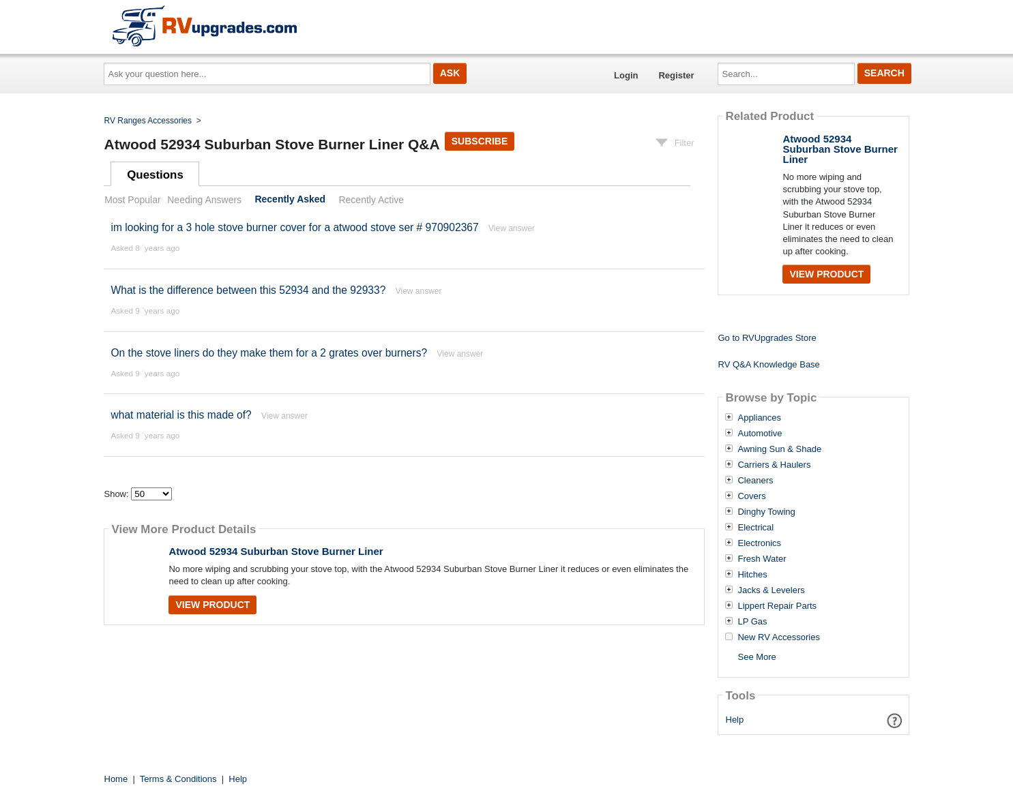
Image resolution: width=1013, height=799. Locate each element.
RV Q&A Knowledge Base (768, 364)
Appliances (759, 418)
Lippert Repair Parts (777, 606)
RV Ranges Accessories (148, 120)
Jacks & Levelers (770, 590)
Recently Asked (289, 199)
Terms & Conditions (178, 779)
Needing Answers (204, 199)
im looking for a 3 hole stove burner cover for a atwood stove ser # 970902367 (294, 227)
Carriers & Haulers (773, 465)
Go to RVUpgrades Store (767, 338)
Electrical (755, 527)
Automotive (759, 433)
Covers (751, 496)
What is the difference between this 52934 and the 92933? (248, 290)
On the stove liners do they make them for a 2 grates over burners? (270, 353)
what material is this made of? (181, 415)
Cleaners (755, 480)
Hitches (752, 574)
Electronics (759, 543)
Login (626, 75)
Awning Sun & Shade (779, 449)
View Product (212, 604)
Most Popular (132, 199)
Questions (155, 174)
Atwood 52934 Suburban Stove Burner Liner (275, 551)
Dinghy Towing (766, 512)
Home (116, 779)
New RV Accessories (778, 637)
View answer (511, 228)
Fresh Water (761, 559)
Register (676, 75)
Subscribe (480, 141)
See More (756, 657)
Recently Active (371, 199)
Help (735, 719)
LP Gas (752, 622)
